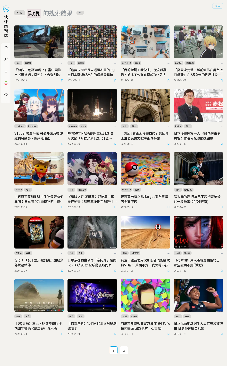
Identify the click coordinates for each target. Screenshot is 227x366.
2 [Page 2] (124, 350)
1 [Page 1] (113, 350)
